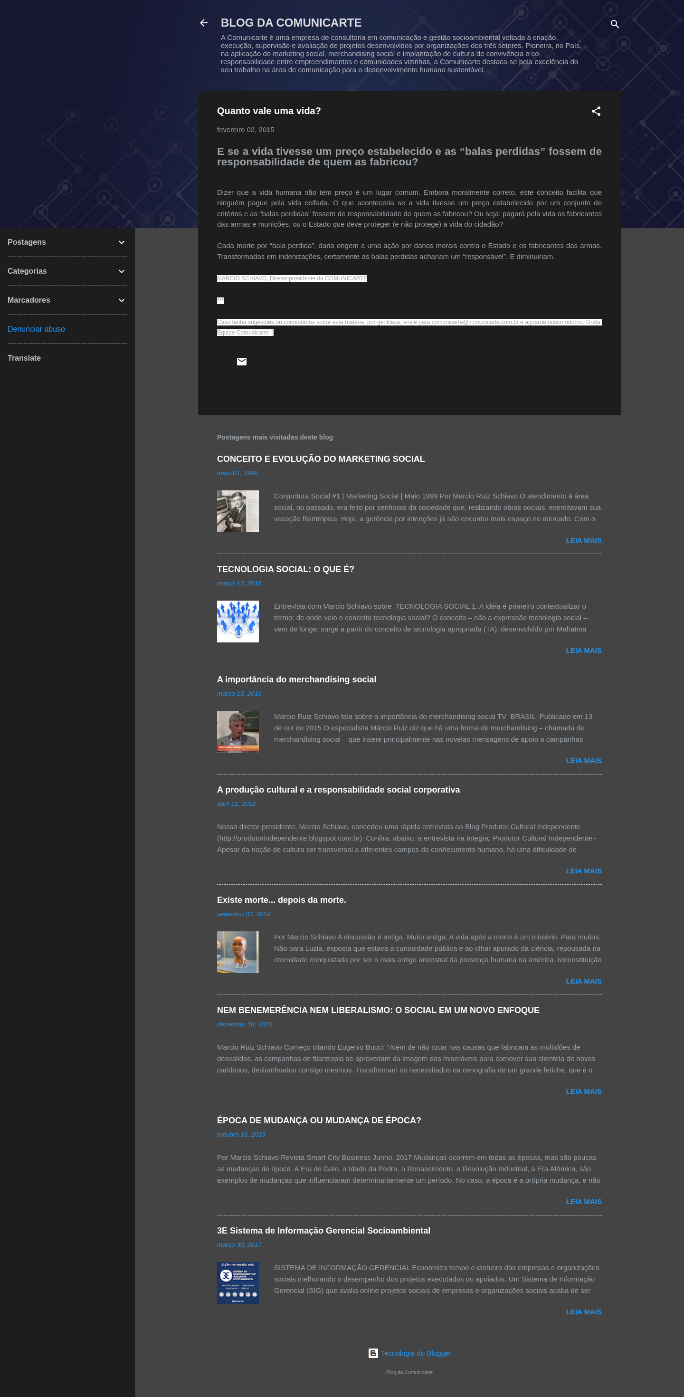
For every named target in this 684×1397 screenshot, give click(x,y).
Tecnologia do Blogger (409, 1353)
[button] (596, 112)
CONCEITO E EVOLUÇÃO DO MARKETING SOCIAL (321, 459)
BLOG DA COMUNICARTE (291, 22)
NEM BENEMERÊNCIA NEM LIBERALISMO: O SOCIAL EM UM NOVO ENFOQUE (378, 1010)
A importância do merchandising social (296, 679)
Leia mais (584, 540)
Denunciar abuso (36, 329)
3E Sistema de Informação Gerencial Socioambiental (323, 1230)
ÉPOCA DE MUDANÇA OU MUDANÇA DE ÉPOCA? (319, 1120)
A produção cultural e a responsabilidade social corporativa (338, 789)
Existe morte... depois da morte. (281, 900)
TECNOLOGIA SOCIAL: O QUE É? (285, 569)
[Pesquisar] (615, 25)
